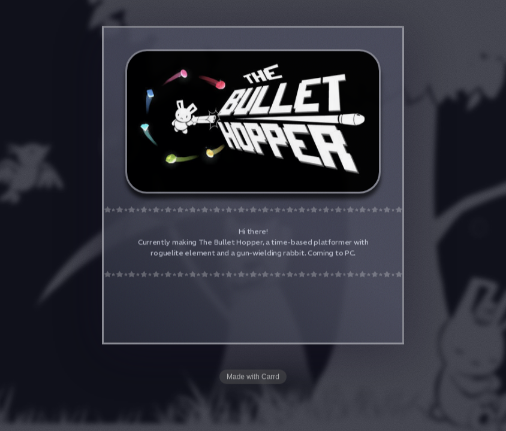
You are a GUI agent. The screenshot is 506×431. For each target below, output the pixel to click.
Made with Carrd (253, 377)
